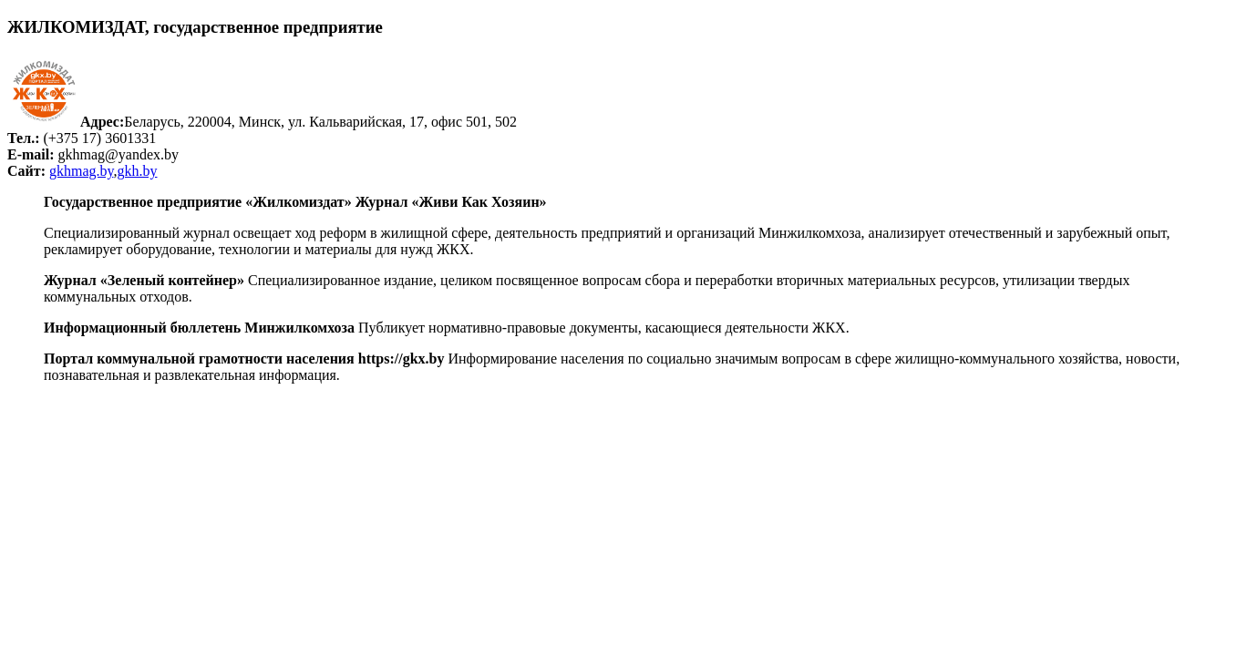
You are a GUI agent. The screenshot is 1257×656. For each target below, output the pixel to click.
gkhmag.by (81, 171)
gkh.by (137, 171)
